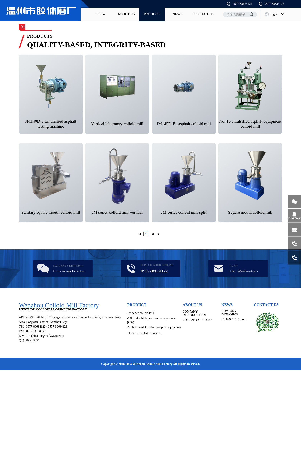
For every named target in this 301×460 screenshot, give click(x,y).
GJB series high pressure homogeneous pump (130, 102)
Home (100, 14)
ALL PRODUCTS (35, 102)
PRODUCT (152, 14)
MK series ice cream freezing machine (260, 102)
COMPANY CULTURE (197, 409)
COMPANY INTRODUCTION (194, 403)
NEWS (177, 14)
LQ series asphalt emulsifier (144, 422)
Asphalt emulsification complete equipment (195, 102)
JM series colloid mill (76, 102)
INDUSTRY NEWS (234, 408)
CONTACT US (203, 14)
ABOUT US (126, 14)
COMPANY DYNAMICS (230, 402)
